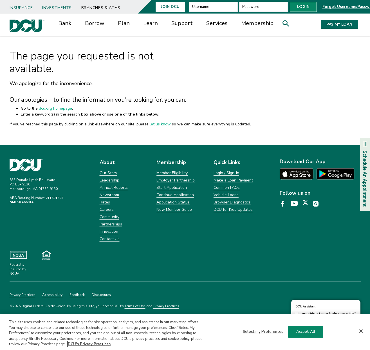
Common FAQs (227, 187)
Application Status (173, 202)
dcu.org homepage (55, 108)
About (107, 162)
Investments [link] (56, 7)
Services (217, 23)
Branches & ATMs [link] (100, 7)
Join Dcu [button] (170, 6)
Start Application (171, 187)
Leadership (109, 180)
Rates (105, 202)
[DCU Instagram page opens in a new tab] (317, 203)
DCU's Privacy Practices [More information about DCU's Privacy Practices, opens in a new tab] (89, 346)
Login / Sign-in (226, 173)
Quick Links (227, 162)
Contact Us (110, 239)
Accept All (305, 333)
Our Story (108, 173)
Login (303, 6)
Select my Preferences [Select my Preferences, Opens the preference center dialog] (263, 333)
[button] (287, 24)
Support (182, 23)
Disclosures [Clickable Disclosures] (101, 295)
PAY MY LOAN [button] (339, 24)
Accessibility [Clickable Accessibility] (52, 295)
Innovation (109, 231)
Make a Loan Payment (233, 180)
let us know (160, 124)
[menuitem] (23, 6)
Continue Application (175, 195)
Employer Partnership (175, 180)
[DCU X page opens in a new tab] (307, 204)
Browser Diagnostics (232, 202)
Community (109, 217)
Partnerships (111, 224)
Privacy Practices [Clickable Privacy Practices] (22, 295)
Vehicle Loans (226, 195)
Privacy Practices (166, 306)
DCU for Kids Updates (233, 209)
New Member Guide (174, 209)
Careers (107, 209)
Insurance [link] (21, 7)
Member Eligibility (172, 173)
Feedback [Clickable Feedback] (77, 295)
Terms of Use (135, 306)
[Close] (361, 333)
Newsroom (109, 195)
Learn (150, 23)
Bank (64, 23)
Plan (124, 23)
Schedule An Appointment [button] (364, 173)
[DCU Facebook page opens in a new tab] (285, 203)
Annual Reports (114, 187)
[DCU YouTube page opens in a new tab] (296, 204)
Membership (257, 23)
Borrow (94, 23)
